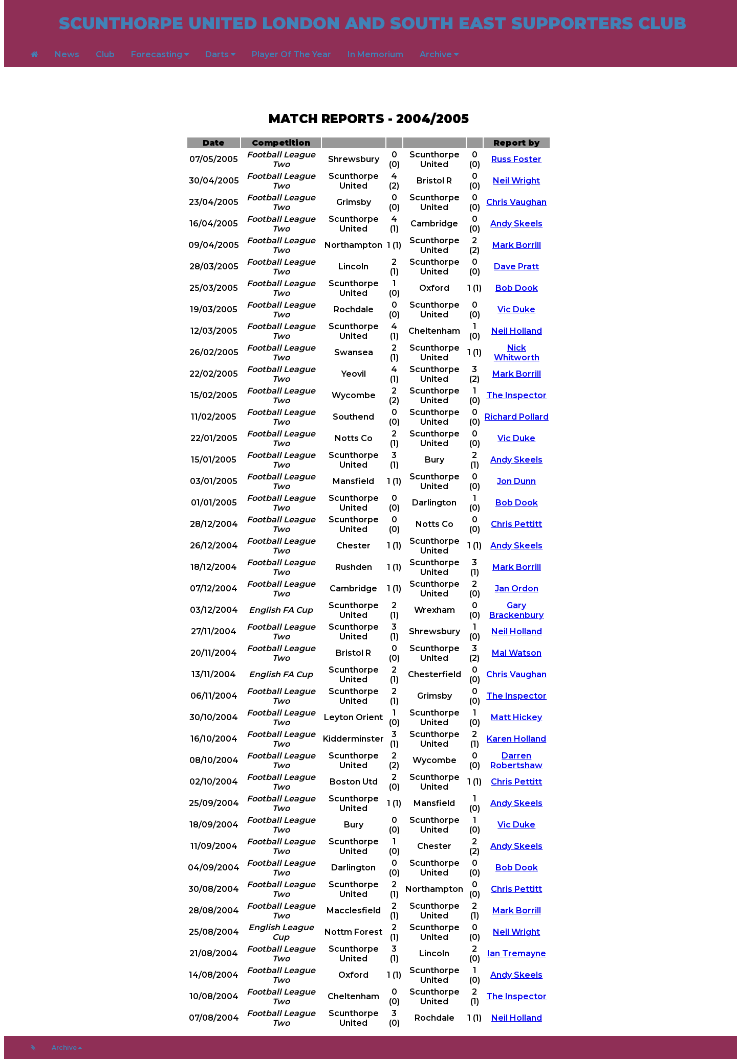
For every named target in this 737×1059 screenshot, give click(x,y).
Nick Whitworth (516, 352)
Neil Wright (516, 181)
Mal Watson (516, 653)
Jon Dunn (516, 481)
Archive (439, 54)
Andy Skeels (516, 223)
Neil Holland (516, 331)
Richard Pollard (517, 417)
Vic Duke (516, 309)
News (67, 54)
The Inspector (516, 395)
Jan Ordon (516, 588)
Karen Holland (516, 739)
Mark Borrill (516, 245)
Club (105, 54)
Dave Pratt (516, 266)
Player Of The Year (291, 54)
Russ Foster (516, 159)
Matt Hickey (516, 717)
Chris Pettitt (516, 524)
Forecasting (160, 54)
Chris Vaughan (516, 202)
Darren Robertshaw (516, 760)
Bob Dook (516, 288)
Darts (220, 54)
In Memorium (375, 54)
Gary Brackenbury (516, 610)
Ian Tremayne (516, 953)
